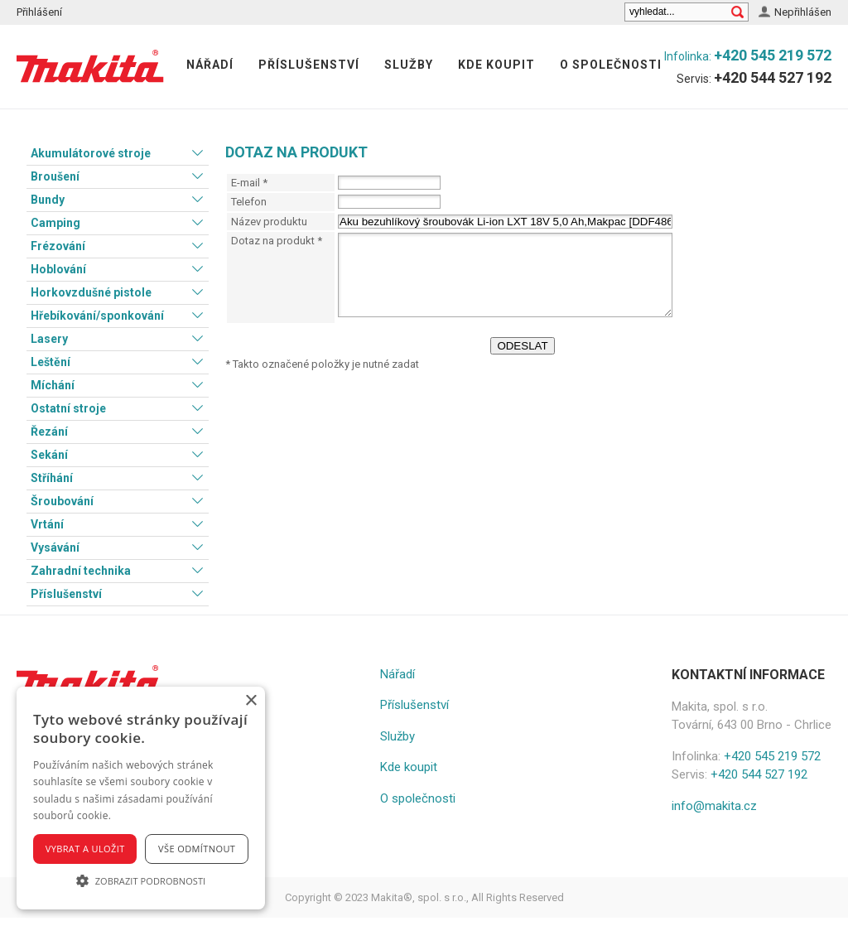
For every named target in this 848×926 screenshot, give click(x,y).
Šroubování (62, 501)
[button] (140, 880)
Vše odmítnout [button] (196, 848)
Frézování (58, 246)
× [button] (250, 701)
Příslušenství (308, 64)
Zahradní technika (81, 570)
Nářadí (210, 64)
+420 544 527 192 (772, 77)
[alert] (141, 798)
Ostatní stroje (68, 408)
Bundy (48, 199)
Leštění (50, 362)
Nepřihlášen (802, 12)
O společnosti (611, 64)
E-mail (249, 182)
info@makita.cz (714, 805)
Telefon (249, 201)
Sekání (49, 454)
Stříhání (52, 478)
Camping (55, 222)
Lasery (49, 338)
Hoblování (58, 269)
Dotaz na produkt (276, 240)
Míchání (53, 385)
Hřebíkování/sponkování (97, 315)
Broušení (55, 176)
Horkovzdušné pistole (91, 292)
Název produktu (269, 221)
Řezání (49, 431)
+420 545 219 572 (772, 55)
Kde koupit (496, 64)
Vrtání (47, 524)
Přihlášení (39, 12)
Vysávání (55, 547)
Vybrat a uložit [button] (85, 848)
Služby (408, 64)
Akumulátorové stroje (91, 153)
